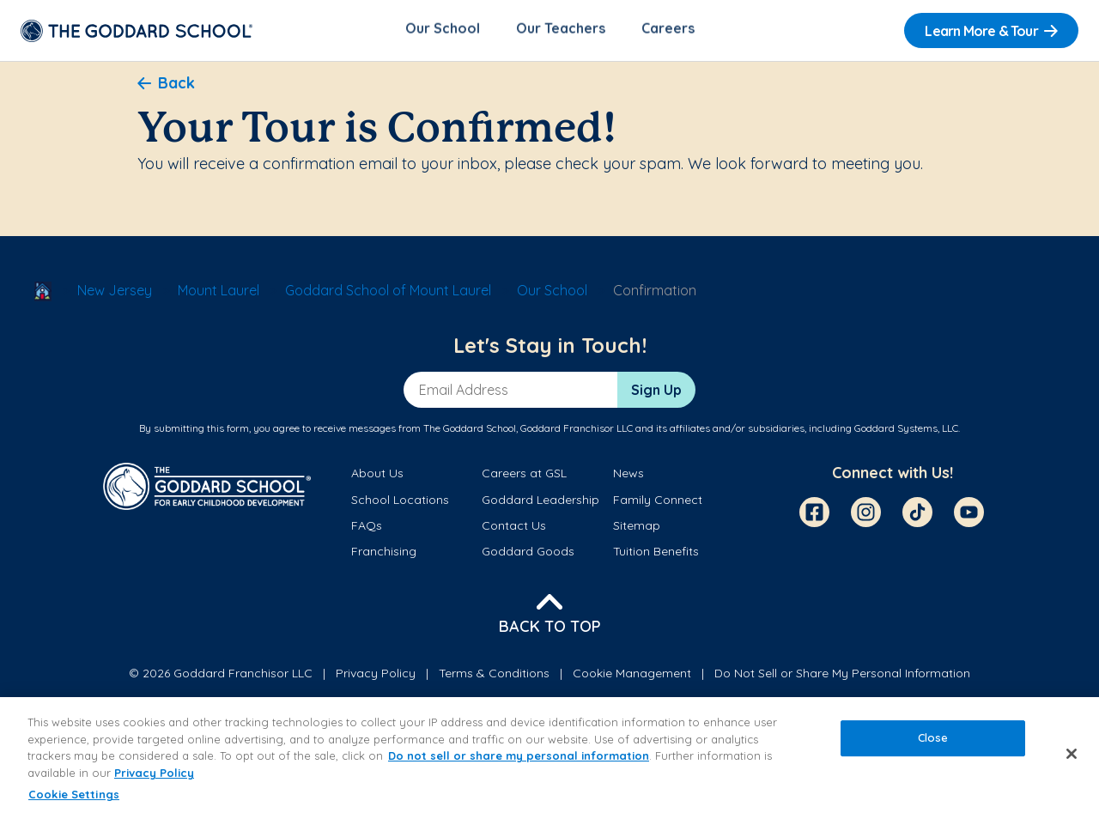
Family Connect (657, 502)
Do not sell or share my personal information (518, 755)
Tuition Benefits (656, 554)
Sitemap (636, 528)
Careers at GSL (524, 476)
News (628, 476)
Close (933, 738)
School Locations (400, 502)
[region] (549, 755)
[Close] (1071, 754)
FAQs (366, 528)
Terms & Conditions (494, 675)
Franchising (383, 554)
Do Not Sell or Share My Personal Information (842, 675)
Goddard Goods (528, 554)
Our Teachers (560, 31)
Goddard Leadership (540, 502)
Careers (668, 31)
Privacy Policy (376, 675)
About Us (377, 476)
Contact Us (514, 528)
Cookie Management (632, 675)
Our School (442, 31)
